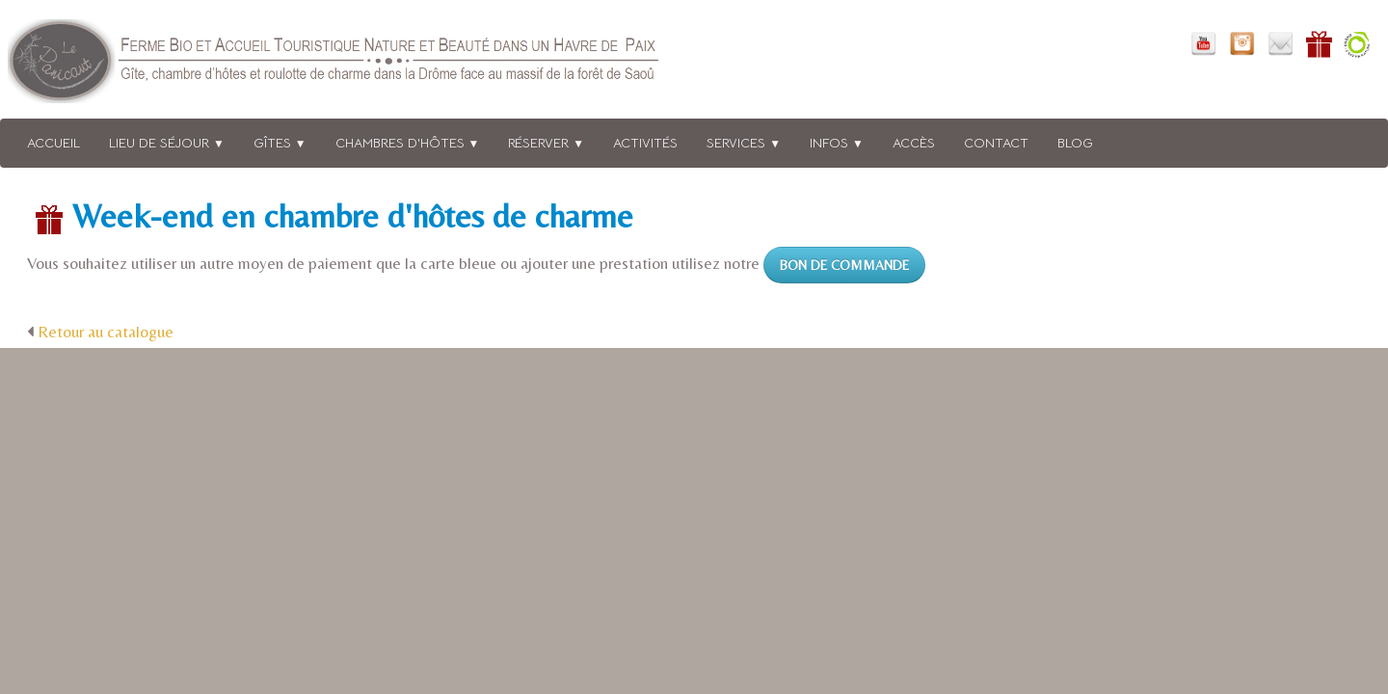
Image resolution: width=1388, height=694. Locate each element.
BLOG (1075, 142)
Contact (996, 142)
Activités (645, 142)
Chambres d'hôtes (407, 142)
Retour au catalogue (106, 331)
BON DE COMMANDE (844, 265)
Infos (837, 142)
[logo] (359, 65)
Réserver (546, 142)
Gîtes (280, 142)
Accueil (53, 142)
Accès (914, 142)
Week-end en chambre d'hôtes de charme (352, 216)
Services (744, 142)
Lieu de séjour (167, 142)
